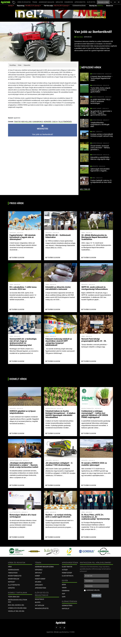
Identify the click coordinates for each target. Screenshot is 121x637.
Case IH (55, 122)
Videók (64, 587)
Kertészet (11, 582)
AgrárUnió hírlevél (93, 590)
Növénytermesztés (14, 576)
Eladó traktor (67, 566)
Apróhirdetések (40, 588)
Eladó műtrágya (67, 576)
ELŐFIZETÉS (91, 2)
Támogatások (12, 573)
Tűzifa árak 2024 (13, 597)
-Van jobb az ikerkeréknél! (42, 130)
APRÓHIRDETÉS (80, 2)
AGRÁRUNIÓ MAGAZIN (46, 2)
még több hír (85, 189)
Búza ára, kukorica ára (16, 605)
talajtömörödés (65, 122)
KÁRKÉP (37, 576)
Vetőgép (65, 570)
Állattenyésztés (14, 585)
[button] (13, 2)
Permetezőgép (67, 573)
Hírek (19, 65)
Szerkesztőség (67, 605)
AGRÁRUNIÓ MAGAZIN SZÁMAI (44, 566)
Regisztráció (39, 599)
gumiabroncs (37, 122)
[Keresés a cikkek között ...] (103, 2)
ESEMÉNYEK (68, 2)
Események (65, 590)
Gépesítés (27, 65)
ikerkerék (47, 122)
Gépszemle (38, 570)
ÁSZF (63, 593)
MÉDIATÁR (59, 2)
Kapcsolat (65, 608)
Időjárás (38, 582)
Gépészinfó (39, 585)
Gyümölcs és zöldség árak (17, 608)
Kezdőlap (13, 65)
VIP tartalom (39, 605)
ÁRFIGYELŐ (38, 573)
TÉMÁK (34, 2)
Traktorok (78, 37)
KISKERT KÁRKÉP (40, 579)
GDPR (63, 597)
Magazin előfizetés (41, 608)
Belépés (37, 602)
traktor (17, 122)
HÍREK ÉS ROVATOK (24, 2)
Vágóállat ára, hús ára (16, 611)
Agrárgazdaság (13, 570)
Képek (64, 584)
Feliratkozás (96, 595)
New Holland (26, 122)
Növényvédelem (13, 579)
